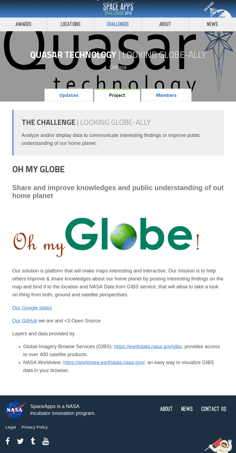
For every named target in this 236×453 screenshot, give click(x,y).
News (212, 24)
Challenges (118, 24)
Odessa (117, 67)
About (165, 24)
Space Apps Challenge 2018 (118, 9)
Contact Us (213, 409)
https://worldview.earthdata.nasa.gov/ (104, 362)
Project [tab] (117, 95)
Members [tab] (166, 95)
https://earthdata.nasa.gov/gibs (148, 346)
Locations (71, 24)
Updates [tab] (68, 95)
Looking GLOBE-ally (164, 54)
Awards (23, 24)
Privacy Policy (34, 427)
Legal (10, 427)
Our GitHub (24, 320)
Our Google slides (32, 308)
